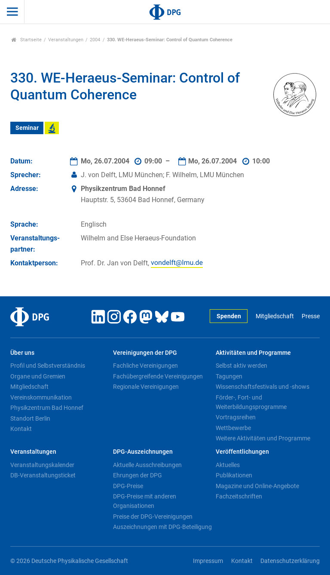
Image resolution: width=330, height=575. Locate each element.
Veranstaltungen (65, 40)
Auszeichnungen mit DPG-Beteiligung (162, 526)
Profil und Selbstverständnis (47, 365)
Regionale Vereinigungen (146, 386)
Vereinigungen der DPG (145, 353)
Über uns (22, 353)
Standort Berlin (30, 418)
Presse (311, 316)
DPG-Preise (128, 486)
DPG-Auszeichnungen (143, 451)
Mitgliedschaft (275, 316)
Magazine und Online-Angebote (257, 486)
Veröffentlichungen (242, 451)
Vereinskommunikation (41, 397)
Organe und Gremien (37, 376)
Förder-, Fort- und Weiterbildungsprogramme (251, 402)
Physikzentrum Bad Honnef (46, 407)
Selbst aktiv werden (241, 365)
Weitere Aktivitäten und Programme (263, 438)
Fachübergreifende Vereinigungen (158, 376)
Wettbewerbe (233, 427)
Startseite (26, 40)
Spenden (229, 316)
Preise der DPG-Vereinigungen (152, 516)
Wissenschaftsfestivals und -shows (262, 386)
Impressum (208, 561)
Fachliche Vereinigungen (145, 365)
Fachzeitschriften (239, 496)
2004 (95, 40)
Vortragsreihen (236, 417)
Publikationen (234, 475)
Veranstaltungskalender (42, 464)
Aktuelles (228, 464)
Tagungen (229, 376)
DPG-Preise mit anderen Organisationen (144, 501)
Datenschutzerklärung (290, 561)
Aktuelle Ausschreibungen (147, 464)
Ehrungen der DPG (137, 475)
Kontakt (21, 428)
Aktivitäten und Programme (253, 353)
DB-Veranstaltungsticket (43, 475)
